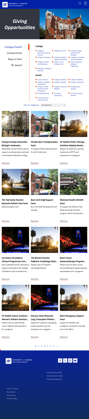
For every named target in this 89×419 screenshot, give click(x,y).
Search (16, 65)
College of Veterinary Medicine (60, 88)
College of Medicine (76, 80)
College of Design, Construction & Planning (76, 53)
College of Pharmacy (77, 82)
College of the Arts (60, 51)
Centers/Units (14, 53)
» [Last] (58, 346)
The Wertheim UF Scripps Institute (43, 99)
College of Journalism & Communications (77, 58)
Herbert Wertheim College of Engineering (76, 64)
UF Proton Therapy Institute (76, 94)
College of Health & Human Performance (60, 58)
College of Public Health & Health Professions (43, 89)
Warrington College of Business (44, 70)
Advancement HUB (54, 372)
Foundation (11, 392)
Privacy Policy (12, 398)
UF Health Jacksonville (58, 94)
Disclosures (11, 395)
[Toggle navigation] (85, 3)
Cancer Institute (43, 80)
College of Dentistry (60, 80)
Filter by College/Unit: (31, 105)
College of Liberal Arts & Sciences (43, 63)
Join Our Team (12, 388)
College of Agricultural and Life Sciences (44, 53)
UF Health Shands (43, 93)
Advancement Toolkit (55, 376)
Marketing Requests (54, 379)
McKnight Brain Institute (75, 88)
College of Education (44, 57)
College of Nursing (60, 82)
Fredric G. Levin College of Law (59, 63)
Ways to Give (15, 59)
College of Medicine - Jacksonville (44, 83)
